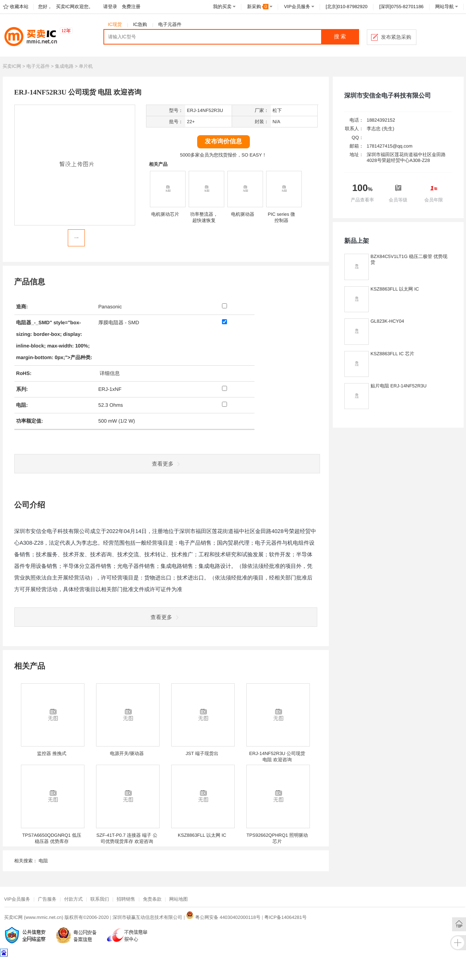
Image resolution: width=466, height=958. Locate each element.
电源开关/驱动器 (127, 753)
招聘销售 (126, 899)
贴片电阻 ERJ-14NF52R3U (399, 386)
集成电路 (64, 66)
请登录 (110, 6)
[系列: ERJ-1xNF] (224, 388)
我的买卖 (222, 6)
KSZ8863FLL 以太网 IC (202, 835)
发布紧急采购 (396, 37)
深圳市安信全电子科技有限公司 (387, 96)
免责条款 (152, 899)
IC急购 (140, 24)
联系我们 (99, 899)
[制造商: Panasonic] (224, 305)
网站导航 (444, 6)
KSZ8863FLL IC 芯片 (392, 353)
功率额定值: (29, 421)
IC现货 (115, 24)
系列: (22, 389)
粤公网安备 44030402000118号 (223, 917)
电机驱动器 (242, 214)
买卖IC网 (12, 66)
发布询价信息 (223, 141)
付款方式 (73, 899)
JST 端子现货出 (202, 753)
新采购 (258, 6)
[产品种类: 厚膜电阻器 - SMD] (224, 321)
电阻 (43, 860)
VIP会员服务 (297, 6)
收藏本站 (19, 6)
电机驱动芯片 (165, 214)
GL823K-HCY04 (387, 321)
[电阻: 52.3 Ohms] (224, 404)
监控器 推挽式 (51, 753)
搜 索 (340, 37)
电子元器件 (170, 24)
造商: (22, 307)
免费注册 (131, 6)
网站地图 (178, 899)
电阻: (22, 405)
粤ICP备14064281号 (285, 917)
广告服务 (47, 899)
